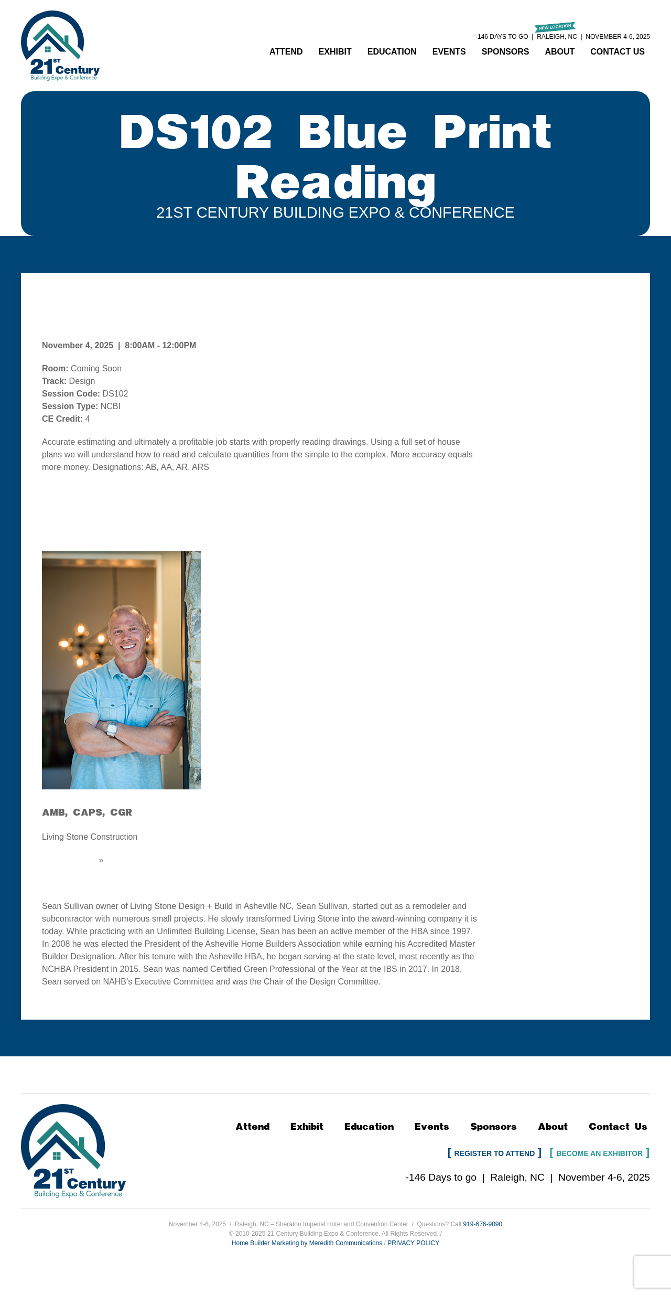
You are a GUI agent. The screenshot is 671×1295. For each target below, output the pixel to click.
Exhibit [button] (335, 51)
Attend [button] (286, 51)
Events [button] (449, 51)
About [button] (560, 51)
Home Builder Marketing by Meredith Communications (307, 1243)
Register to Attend (494, 1153)
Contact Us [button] (617, 51)
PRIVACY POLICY (413, 1243)
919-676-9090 (482, 1224)
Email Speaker (69, 859)
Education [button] (392, 51)
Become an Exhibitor (599, 1153)
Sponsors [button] (505, 51)
